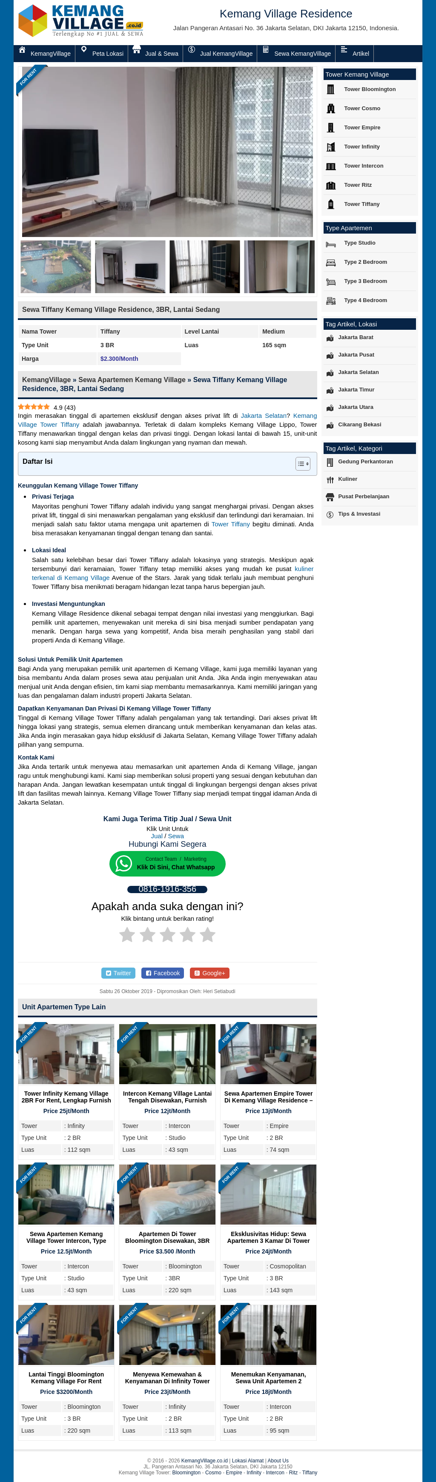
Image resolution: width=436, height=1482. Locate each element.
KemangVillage (46, 379)
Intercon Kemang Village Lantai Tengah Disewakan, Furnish (167, 1097)
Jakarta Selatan (264, 415)
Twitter (118, 973)
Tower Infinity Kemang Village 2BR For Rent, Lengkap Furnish (66, 1097)
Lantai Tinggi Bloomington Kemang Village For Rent (66, 1378)
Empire (234, 1473)
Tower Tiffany (231, 524)
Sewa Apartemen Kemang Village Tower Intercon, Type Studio (66, 1241)
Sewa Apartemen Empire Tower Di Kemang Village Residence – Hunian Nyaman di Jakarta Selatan (268, 1103)
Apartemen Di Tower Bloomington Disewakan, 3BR (167, 1237)
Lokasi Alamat (248, 1461)
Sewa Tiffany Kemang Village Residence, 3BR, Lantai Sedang (121, 309)
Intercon (275, 1473)
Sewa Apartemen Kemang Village (132, 379)
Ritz (293, 1473)
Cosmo (213, 1473)
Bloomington (186, 1473)
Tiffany (309, 1473)
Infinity (254, 1473)
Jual (157, 836)
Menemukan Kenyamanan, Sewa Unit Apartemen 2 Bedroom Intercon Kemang (268, 1381)
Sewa (176, 836)
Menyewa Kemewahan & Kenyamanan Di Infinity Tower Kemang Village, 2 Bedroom (167, 1381)
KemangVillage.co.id (204, 1461)
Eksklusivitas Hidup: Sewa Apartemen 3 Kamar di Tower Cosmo (268, 1241)
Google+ (209, 973)
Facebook (163, 973)
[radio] (127, 936)
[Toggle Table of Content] (298, 464)
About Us (278, 1461)
